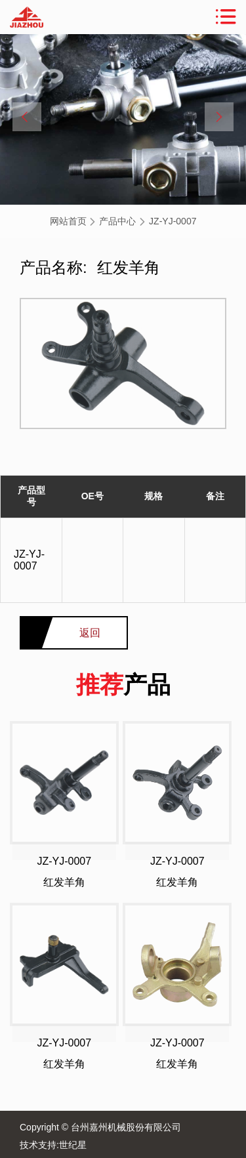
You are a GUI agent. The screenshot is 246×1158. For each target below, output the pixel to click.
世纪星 (73, 1145)
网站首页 (68, 221)
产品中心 (117, 221)
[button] (26, 116)
